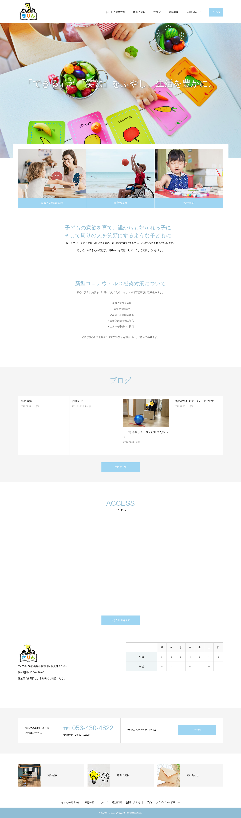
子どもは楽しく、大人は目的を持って (145, 434)
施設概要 (173, 12)
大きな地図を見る (120, 620)
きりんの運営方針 (115, 12)
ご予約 (216, 12)
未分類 (36, 406)
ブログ (157, 12)
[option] (120, 90)
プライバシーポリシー (168, 802)
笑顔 (138, 442)
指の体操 (26, 401)
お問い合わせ (193, 12)
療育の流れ (139, 12)
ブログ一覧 (120, 467)
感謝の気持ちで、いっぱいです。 (195, 401)
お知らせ (77, 401)
